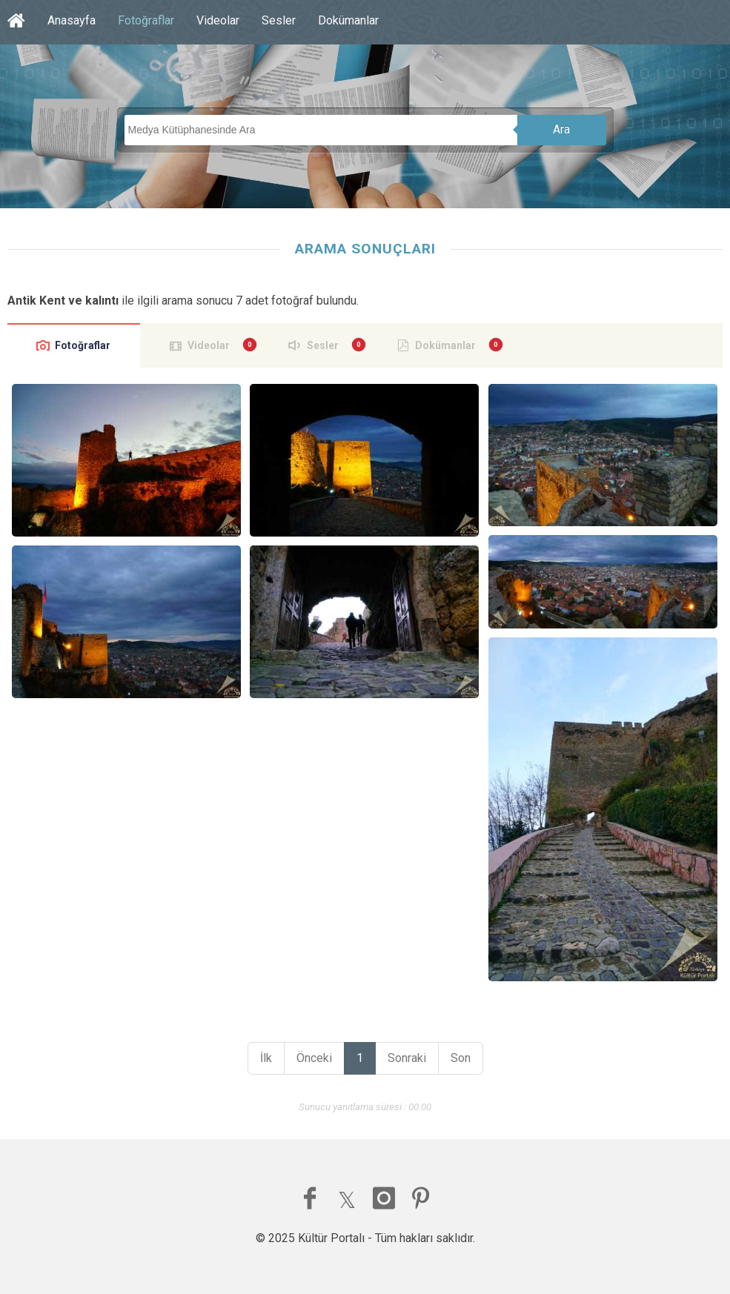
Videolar (217, 20)
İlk (266, 1058)
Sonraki (407, 1058)
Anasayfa (71, 20)
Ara (561, 129)
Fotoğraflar (146, 20)
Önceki (314, 1058)
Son (461, 1058)
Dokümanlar (348, 20)
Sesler (279, 20)
